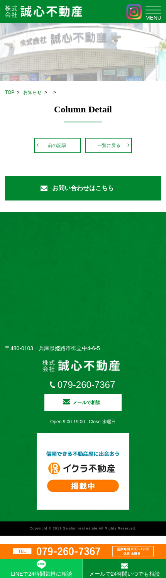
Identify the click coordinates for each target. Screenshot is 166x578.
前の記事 (57, 145)
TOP (9, 92)
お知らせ (32, 92)
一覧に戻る (108, 145)
